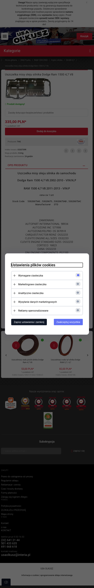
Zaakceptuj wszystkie (68, 322)
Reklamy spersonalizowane (33, 310)
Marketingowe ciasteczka (32, 284)
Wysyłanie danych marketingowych (37, 301)
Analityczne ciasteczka (30, 293)
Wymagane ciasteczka (30, 275)
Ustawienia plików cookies (33, 265)
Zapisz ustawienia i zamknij (29, 322)
